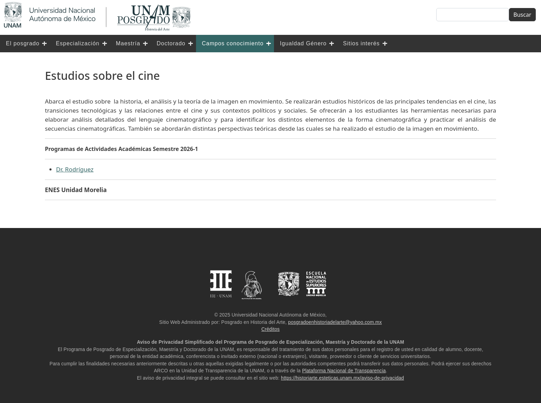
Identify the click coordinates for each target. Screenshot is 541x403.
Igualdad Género (303, 43)
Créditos (270, 329)
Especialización (77, 43)
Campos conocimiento (233, 43)
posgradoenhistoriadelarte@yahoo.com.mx (335, 322)
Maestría (128, 43)
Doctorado (171, 43)
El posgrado (22, 43)
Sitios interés (361, 43)
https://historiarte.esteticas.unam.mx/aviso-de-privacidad (342, 378)
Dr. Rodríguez (75, 169)
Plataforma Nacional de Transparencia (344, 370)
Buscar (522, 14)
